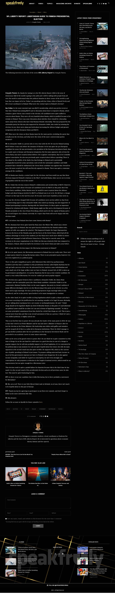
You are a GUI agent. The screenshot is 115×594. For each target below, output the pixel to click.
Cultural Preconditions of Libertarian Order (86, 166)
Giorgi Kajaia (84, 169)
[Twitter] (99, 3)
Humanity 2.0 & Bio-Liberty (93, 310)
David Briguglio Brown (87, 109)
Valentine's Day (93, 370)
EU (21, 410)
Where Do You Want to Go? (86, 142)
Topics (49, 4)
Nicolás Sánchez (85, 121)
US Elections (93, 366)
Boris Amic (84, 182)
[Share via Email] (47, 417)
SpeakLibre (87, 4)
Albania (93, 262)
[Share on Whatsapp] (43, 417)
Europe (27, 410)
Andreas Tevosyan (85, 224)
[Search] (109, 3)
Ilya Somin (84, 72)
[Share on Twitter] (41, 417)
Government (42, 410)
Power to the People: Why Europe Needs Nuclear (86, 105)
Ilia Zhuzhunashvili (86, 211)
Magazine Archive (63, 4)
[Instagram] (101, 3)
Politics (60, 410)
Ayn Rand (93, 266)
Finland (34, 410)
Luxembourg (93, 314)
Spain (93, 340)
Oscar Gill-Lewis (85, 158)
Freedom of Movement (93, 301)
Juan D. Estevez (85, 145)
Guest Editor (84, 33)
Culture (93, 275)
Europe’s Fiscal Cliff (93, 292)
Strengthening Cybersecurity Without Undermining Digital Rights (86, 43)
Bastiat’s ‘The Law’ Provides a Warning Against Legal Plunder (86, 178)
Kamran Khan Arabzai (86, 48)
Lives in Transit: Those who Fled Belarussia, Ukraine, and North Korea (86, 28)
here (40, 403)
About (31, 4)
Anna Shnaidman (85, 96)
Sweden (93, 344)
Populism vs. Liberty (93, 327)
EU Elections (93, 284)
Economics (93, 279)
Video (40, 4)
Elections (15, 410)
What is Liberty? (93, 375)
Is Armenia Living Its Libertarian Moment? (97, 550)
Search (79, 231)
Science (93, 331)
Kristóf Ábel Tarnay (86, 134)
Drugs (8, 410)
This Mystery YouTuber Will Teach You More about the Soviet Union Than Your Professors (98, 573)
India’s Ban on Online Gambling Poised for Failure (86, 57)
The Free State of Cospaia (93, 357)
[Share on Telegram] (45, 417)
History (93, 305)
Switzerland (93, 349)
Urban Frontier (93, 362)
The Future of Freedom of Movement (87, 69)
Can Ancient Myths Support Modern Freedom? (85, 220)
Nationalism (52, 410)
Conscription (93, 271)
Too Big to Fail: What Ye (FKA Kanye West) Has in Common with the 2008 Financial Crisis (87, 206)
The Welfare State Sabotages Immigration (87, 117)
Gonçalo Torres (36, 23)
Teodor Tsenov (85, 61)
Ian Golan (83, 196)
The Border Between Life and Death (86, 93)
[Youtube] (103, 3)
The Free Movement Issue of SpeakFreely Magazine (86, 154)
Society (93, 336)
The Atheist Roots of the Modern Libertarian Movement (87, 191)
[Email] (105, 3)
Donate (77, 4)
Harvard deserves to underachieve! (96, 560)
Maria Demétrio (85, 85)
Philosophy (93, 318)
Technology (93, 353)
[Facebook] (97, 3)
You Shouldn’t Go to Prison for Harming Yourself (85, 130)
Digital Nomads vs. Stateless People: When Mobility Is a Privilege (87, 81)
